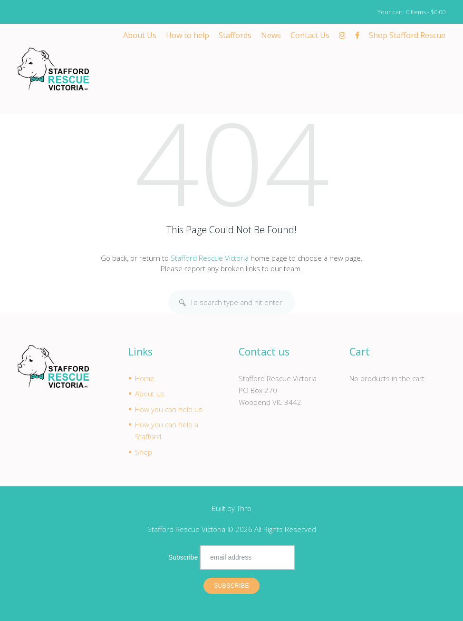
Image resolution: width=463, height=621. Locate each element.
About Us (139, 35)
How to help (187, 35)
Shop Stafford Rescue (407, 35)
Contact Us (309, 35)
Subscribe (183, 558)
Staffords (235, 35)
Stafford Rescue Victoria (210, 258)
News (271, 35)
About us (149, 394)
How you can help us (169, 409)
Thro (244, 508)
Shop (143, 452)
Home (144, 378)
